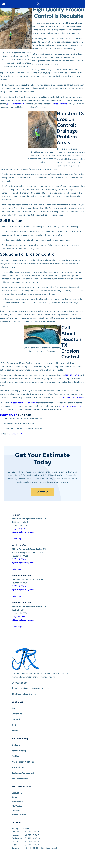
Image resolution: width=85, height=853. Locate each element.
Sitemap (15, 730)
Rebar (14, 797)
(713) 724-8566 (19, 586)
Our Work (16, 719)
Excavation (17, 793)
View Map (17, 538)
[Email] (3, 4)
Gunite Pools (17, 801)
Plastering (16, 810)
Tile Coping (17, 806)
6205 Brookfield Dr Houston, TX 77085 (32, 688)
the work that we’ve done (70, 406)
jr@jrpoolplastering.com (25, 694)
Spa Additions (18, 767)
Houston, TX (8, 415)
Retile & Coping (19, 750)
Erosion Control (19, 814)
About (14, 708)
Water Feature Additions (23, 762)
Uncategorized (15, 434)
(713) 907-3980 (19, 559)
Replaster (16, 745)
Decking (15, 756)
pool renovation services (73, 397)
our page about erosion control (23, 402)
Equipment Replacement (23, 773)
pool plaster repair (15, 103)
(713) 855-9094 (19, 616)
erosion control (60, 103)
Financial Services (20, 778)
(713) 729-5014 (72, 375)
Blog (14, 725)
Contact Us (42, 491)
